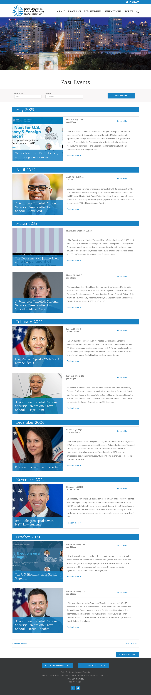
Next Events (131, 643)
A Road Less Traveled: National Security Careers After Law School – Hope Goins (37, 406)
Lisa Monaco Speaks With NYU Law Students (37, 361)
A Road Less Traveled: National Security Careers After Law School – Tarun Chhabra (37, 625)
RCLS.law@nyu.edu (75, 679)
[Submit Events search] (121, 95)
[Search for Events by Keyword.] (64, 96)
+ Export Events (126, 655)
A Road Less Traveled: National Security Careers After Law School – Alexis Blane (37, 305)
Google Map (123, 121)
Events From (19, 93)
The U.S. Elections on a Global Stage (36, 576)
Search (48, 93)
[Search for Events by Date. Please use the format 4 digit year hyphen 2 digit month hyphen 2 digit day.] (27, 96)
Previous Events (20, 643)
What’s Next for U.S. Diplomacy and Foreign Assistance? (36, 155)
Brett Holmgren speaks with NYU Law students (34, 522)
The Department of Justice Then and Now (37, 260)
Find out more (73, 155)
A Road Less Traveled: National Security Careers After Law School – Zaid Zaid (37, 207)
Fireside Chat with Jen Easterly (36, 467)
